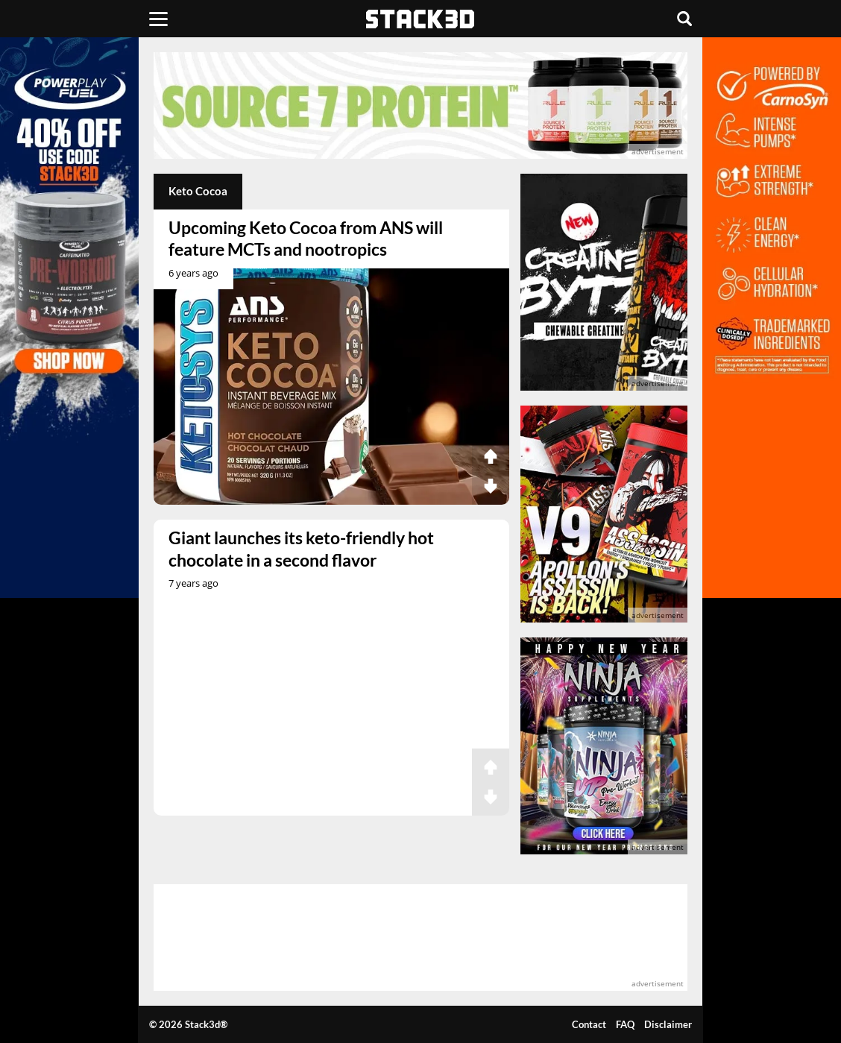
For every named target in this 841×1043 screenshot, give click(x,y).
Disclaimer (668, 1024)
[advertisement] (420, 105)
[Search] (684, 18)
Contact (589, 1024)
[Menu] (158, 18)
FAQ (625, 1024)
